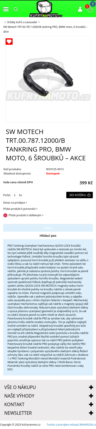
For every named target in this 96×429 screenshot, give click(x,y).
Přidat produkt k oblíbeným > (26, 215)
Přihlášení (80, 9)
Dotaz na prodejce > (15, 202)
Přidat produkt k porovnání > (20, 209)
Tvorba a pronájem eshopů (63, 424)
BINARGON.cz (88, 424)
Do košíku (77, 195)
